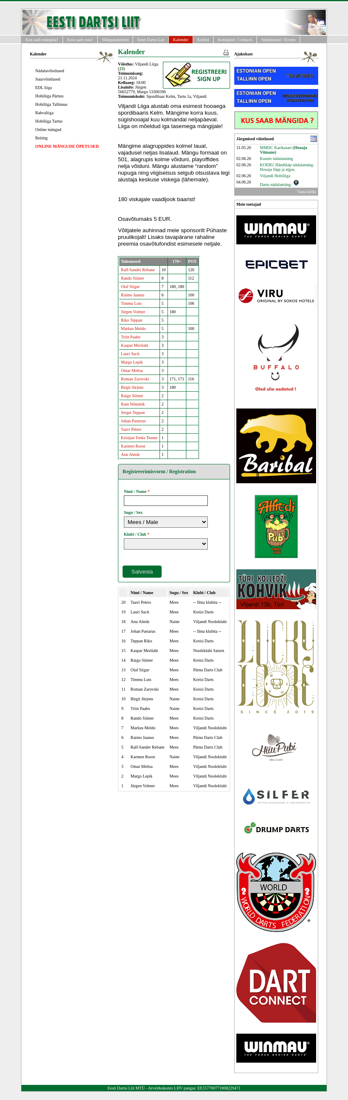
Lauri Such (130, 353)
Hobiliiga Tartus (49, 121)
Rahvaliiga (44, 112)
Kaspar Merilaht (134, 345)
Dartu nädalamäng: (279, 184)
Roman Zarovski (135, 379)
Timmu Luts (131, 303)
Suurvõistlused (47, 79)
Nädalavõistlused (49, 70)
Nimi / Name (135, 491)
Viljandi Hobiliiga (275, 175)
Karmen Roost (133, 446)
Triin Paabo (131, 337)
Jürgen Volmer (133, 311)
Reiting (41, 138)
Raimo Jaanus (132, 295)
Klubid (203, 39)
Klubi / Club (135, 534)
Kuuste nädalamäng (276, 158)
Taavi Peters (131, 429)
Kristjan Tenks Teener (139, 437)
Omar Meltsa (132, 370)
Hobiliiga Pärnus (49, 96)
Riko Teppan (131, 320)
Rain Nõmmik (133, 404)
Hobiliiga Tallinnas (51, 104)
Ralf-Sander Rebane (138, 269)
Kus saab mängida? (42, 39)
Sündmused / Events (278, 39)
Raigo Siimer (132, 395)
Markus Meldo (133, 328)
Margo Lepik (132, 362)
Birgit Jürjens (132, 387)
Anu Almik (130, 454)
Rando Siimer (132, 278)
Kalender (180, 39)
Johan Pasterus (133, 421)
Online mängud (48, 129)
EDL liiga (43, 87)
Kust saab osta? (80, 39)
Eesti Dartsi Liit (150, 39)
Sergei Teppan (133, 412)
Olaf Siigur (130, 286)
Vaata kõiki (306, 191)
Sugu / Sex (133, 512)
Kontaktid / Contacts (235, 39)
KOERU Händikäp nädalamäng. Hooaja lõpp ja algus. (287, 167)
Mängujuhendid (115, 39)
